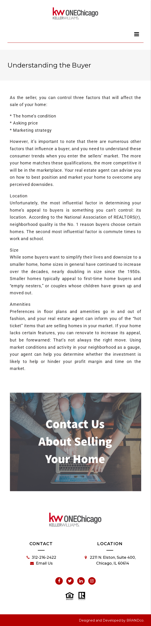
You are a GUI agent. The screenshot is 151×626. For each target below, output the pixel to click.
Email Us (41, 563)
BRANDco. (135, 620)
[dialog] (136, 34)
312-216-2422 (41, 558)
